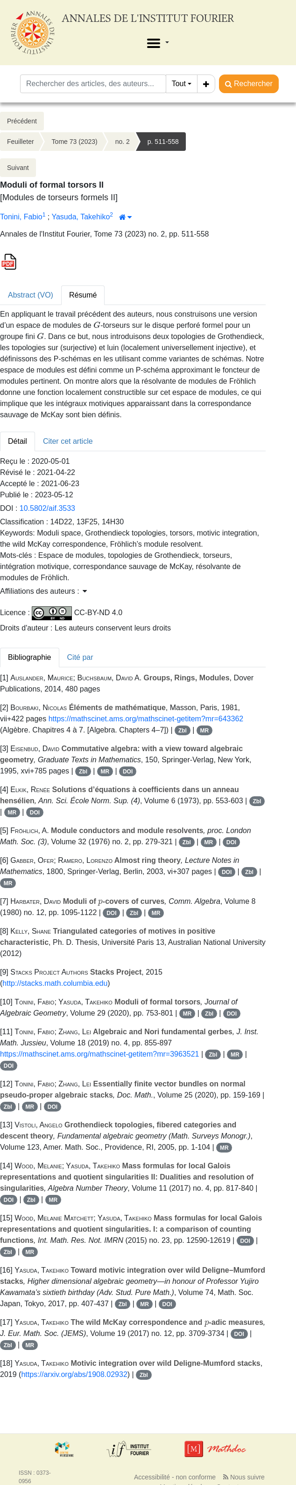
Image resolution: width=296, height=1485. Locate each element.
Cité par (80, 657)
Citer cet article (68, 441)
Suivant (18, 167)
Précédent (22, 121)
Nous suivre (244, 1477)
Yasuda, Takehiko (80, 217)
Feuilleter (20, 141)
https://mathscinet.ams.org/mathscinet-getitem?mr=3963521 (99, 1054)
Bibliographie (29, 657)
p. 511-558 (163, 141)
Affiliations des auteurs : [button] (43, 591)
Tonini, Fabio (21, 217)
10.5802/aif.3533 (47, 508)
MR (204, 730)
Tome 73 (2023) (75, 141)
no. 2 (122, 141)
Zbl (182, 730)
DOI (128, 771)
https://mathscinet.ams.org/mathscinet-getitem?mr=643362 (146, 719)
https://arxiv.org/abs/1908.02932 (74, 1374)
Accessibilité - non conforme (175, 1477)
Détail (17, 441)
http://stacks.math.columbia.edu (54, 983)
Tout (179, 84)
